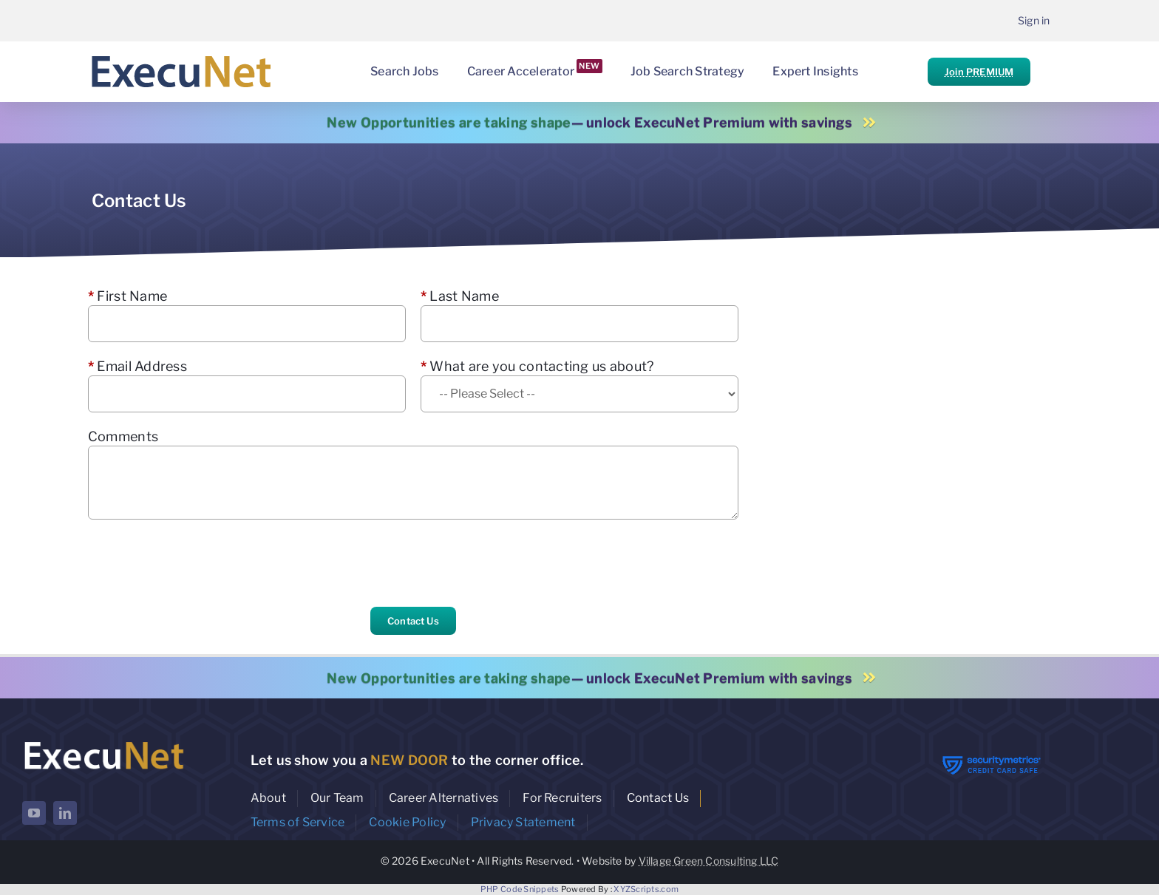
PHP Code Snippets (520, 889)
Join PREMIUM (979, 72)
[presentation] (200, 563)
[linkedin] (65, 813)
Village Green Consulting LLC (709, 860)
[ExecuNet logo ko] (103, 741)
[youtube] (34, 813)
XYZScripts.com (646, 889)
